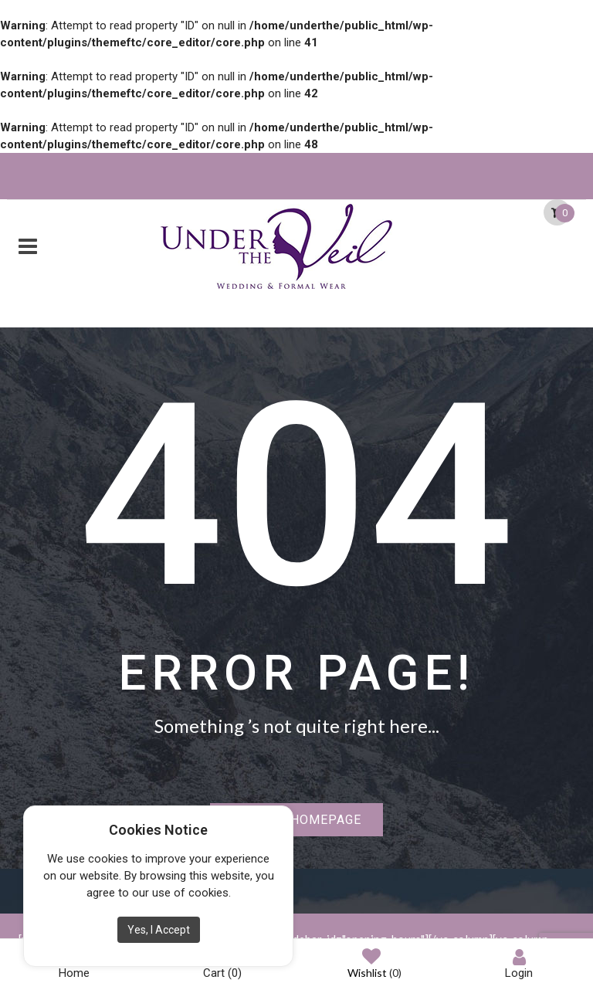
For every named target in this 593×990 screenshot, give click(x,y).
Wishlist (374, 965)
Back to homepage (296, 819)
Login (519, 964)
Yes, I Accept (158, 930)
